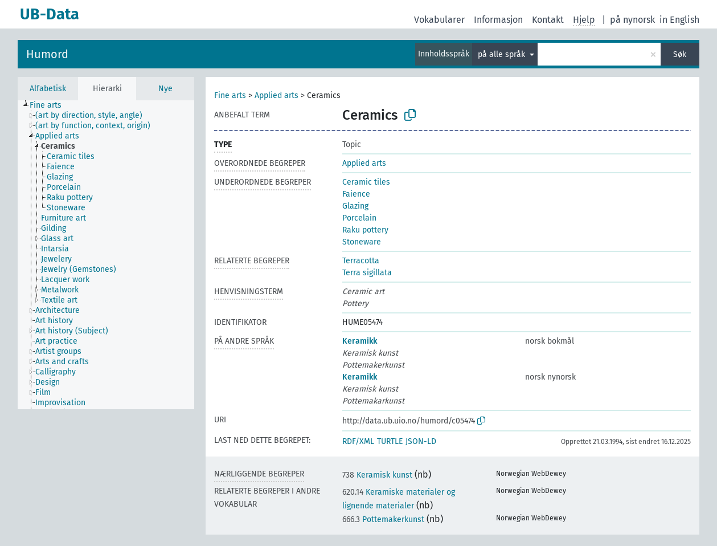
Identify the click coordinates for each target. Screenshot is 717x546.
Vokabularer (439, 19)
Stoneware (361, 242)
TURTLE (390, 441)
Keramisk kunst (377, 475)
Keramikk (359, 341)
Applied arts (276, 95)
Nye (165, 88)
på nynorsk (632, 19)
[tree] (106, 254)
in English (679, 19)
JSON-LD (420, 441)
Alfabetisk (48, 88)
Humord (47, 54)
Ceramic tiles (366, 182)
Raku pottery (365, 230)
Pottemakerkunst (383, 519)
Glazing (355, 206)
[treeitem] (50, 105)
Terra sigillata (367, 273)
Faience (356, 194)
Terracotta (360, 261)
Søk (679, 54)
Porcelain (359, 218)
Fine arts (230, 95)
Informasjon (498, 19)
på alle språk (502, 54)
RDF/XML (358, 441)
